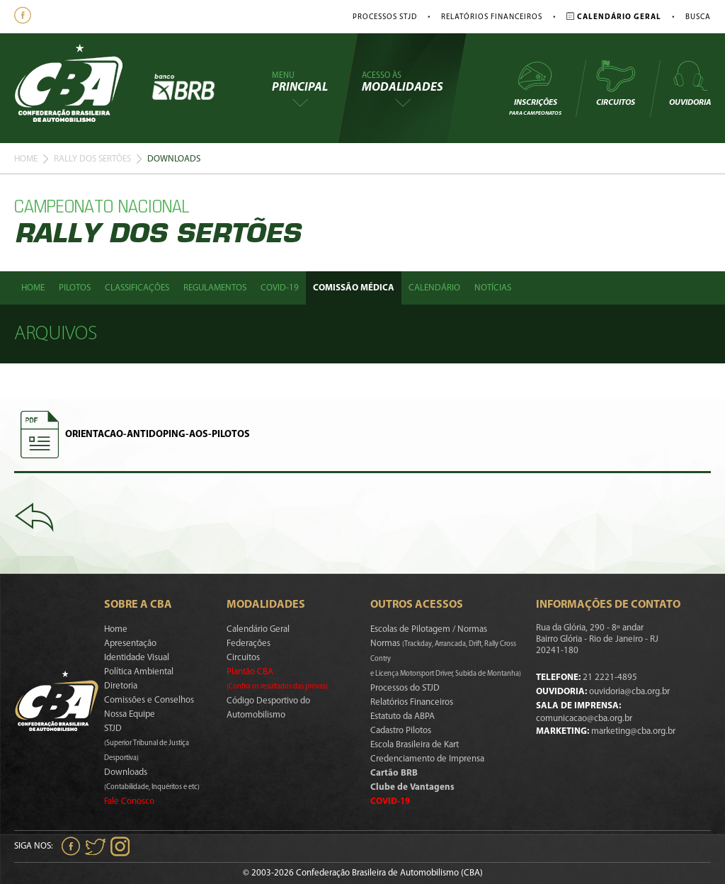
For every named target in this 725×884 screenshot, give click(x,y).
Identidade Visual (136, 657)
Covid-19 (280, 288)
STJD (146, 743)
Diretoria (120, 686)
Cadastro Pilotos (400, 730)
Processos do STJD (405, 688)
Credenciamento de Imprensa (427, 759)
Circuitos (615, 83)
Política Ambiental (138, 671)
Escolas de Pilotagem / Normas (428, 629)
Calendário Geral (258, 629)
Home (26, 159)
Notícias (492, 288)
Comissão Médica (353, 288)
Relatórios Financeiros (491, 17)
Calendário (434, 288)
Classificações (137, 288)
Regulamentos (214, 288)
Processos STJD (385, 17)
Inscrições (535, 87)
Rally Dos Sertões (92, 159)
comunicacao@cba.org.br (584, 718)
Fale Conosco (129, 801)
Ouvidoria (690, 83)
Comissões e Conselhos (149, 700)
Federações (248, 643)
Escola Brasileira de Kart (414, 744)
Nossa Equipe (129, 714)
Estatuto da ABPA (402, 716)
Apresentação (130, 643)
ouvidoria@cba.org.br (629, 691)
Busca (698, 17)
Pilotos (75, 288)
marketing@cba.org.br (633, 731)
